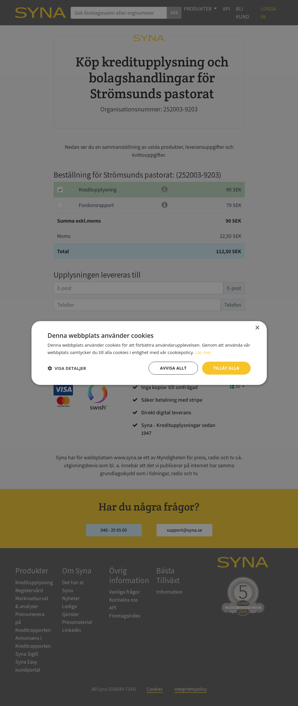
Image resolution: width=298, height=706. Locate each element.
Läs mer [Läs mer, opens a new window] (203, 352)
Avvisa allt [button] (172, 368)
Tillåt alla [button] (226, 368)
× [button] (257, 328)
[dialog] (149, 353)
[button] (67, 368)
